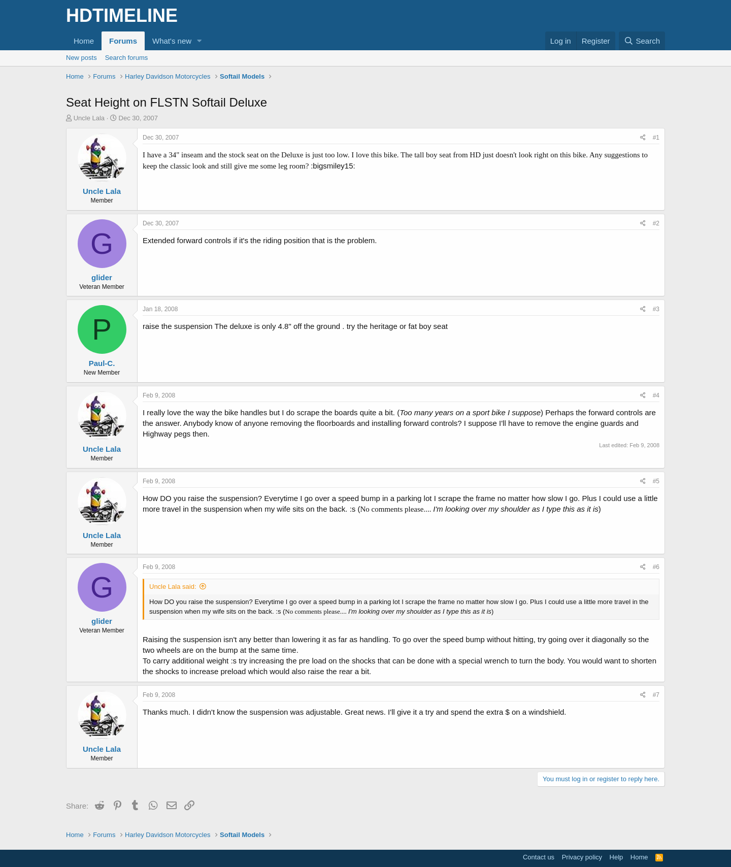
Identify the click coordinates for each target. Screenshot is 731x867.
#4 (656, 395)
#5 (656, 481)
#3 (656, 309)
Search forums (126, 57)
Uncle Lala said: (172, 586)
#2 (656, 223)
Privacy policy (582, 857)
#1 (656, 137)
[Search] (642, 40)
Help (616, 857)
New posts (81, 57)
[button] (199, 40)
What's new (171, 41)
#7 (656, 694)
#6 (656, 567)
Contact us (538, 857)
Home (84, 41)
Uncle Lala (89, 118)
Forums (123, 41)
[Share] (643, 138)
